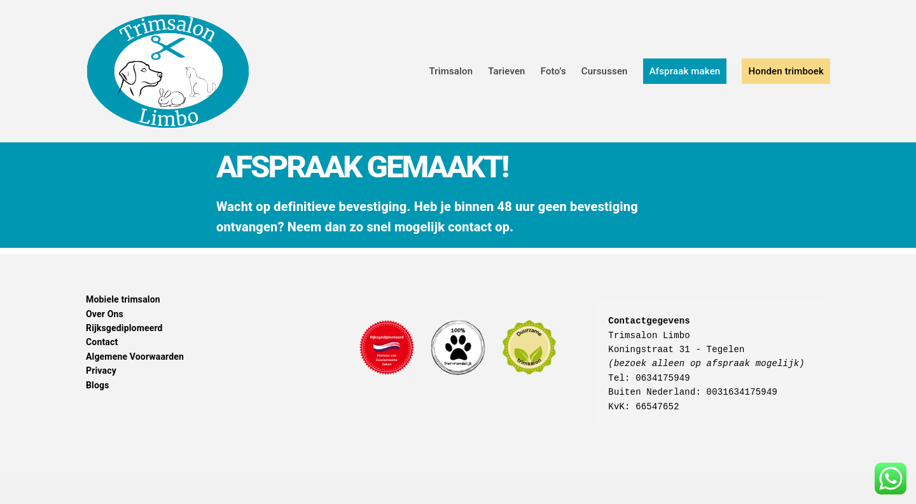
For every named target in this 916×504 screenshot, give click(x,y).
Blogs (97, 385)
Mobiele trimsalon (123, 299)
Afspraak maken (685, 71)
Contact (102, 342)
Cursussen (604, 71)
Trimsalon (451, 71)
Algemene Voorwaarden (135, 356)
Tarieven (506, 71)
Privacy (101, 370)
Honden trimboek (786, 71)
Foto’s (553, 71)
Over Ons (104, 314)
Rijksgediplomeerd (124, 328)
